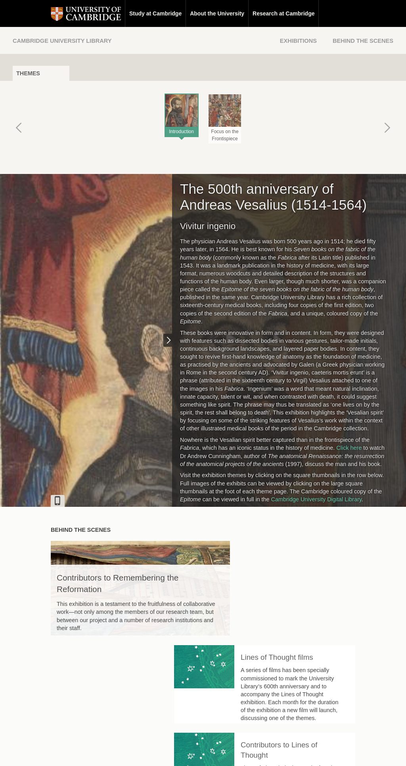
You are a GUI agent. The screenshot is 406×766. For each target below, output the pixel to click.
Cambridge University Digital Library (316, 499)
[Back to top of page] (276, 702)
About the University (179, 13)
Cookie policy (244, 753)
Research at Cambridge (245, 13)
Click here (349, 448)
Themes (28, 73)
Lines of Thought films (315, 553)
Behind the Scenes (363, 41)
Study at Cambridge (117, 13)
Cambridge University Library (62, 41)
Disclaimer (184, 753)
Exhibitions (298, 41)
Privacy (212, 753)
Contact (155, 753)
